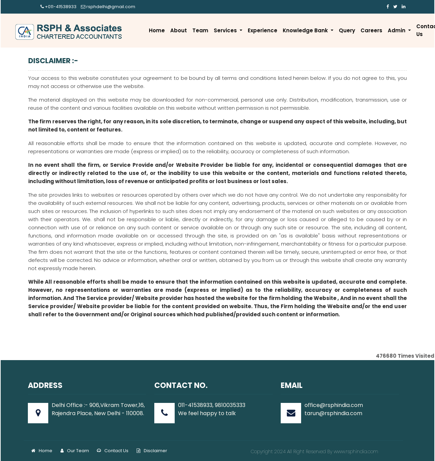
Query (347, 30)
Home (157, 30)
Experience (262, 30)
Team (200, 30)
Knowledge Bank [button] (306, 30)
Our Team (74, 450)
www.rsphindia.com (355, 451)
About (178, 30)
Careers (371, 30)
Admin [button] (397, 30)
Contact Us (112, 450)
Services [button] (226, 30)
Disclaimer (152, 450)
